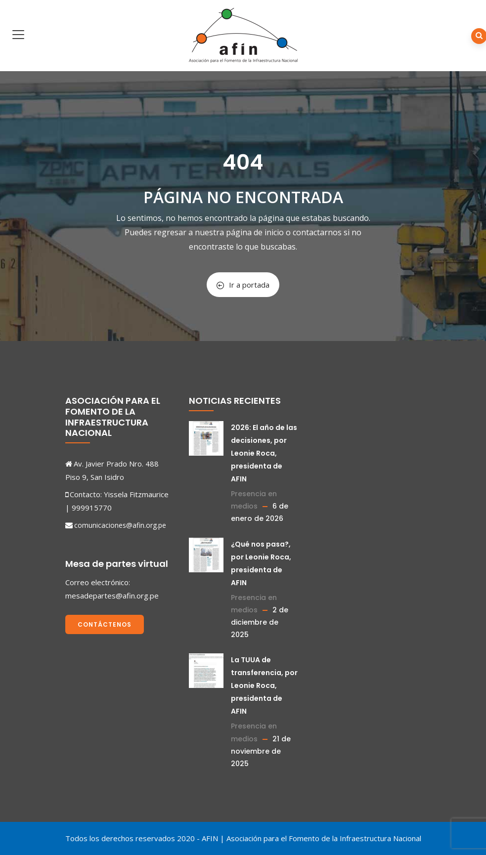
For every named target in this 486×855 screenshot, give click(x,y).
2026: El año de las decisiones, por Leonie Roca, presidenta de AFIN (264, 453)
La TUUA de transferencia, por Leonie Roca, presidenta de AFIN (264, 685)
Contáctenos (105, 624)
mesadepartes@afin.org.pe (112, 595)
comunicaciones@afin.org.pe (120, 525)
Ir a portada (243, 285)
